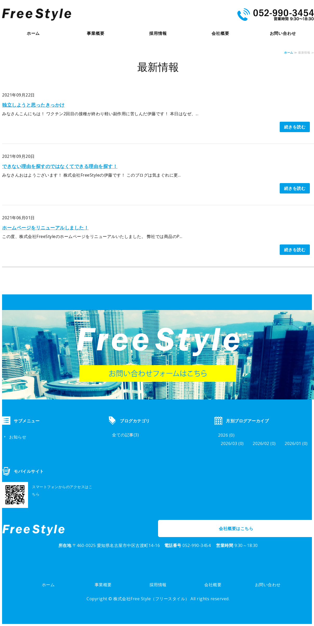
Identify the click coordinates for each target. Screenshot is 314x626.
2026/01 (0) (296, 443)
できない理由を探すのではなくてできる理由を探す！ (59, 166)
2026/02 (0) (264, 443)
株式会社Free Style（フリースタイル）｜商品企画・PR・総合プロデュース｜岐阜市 (36, 14)
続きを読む (295, 127)
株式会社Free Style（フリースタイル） (151, 599)
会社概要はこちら (236, 528)
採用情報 (158, 33)
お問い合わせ (283, 33)
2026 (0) (226, 435)
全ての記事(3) (125, 434)
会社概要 (220, 33)
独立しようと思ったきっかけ (33, 105)
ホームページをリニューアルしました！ (45, 227)
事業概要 (95, 33)
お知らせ (17, 437)
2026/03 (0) (232, 443)
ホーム (33, 33)
